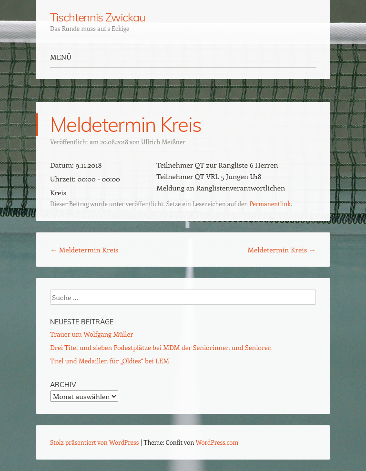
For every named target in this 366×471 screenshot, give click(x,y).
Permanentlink (270, 204)
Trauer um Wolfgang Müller (91, 334)
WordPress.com (217, 442)
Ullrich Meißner (163, 142)
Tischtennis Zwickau (97, 17)
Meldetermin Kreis (84, 249)
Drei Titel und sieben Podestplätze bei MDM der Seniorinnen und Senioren (161, 347)
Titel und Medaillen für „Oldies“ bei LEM (109, 360)
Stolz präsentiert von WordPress (94, 442)
